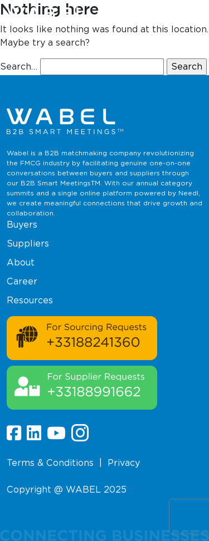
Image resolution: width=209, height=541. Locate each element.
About (21, 262)
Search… (18, 66)
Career (22, 281)
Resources (30, 300)
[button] (196, 16)
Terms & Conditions (50, 463)
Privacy (124, 463)
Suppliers (28, 243)
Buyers (22, 224)
